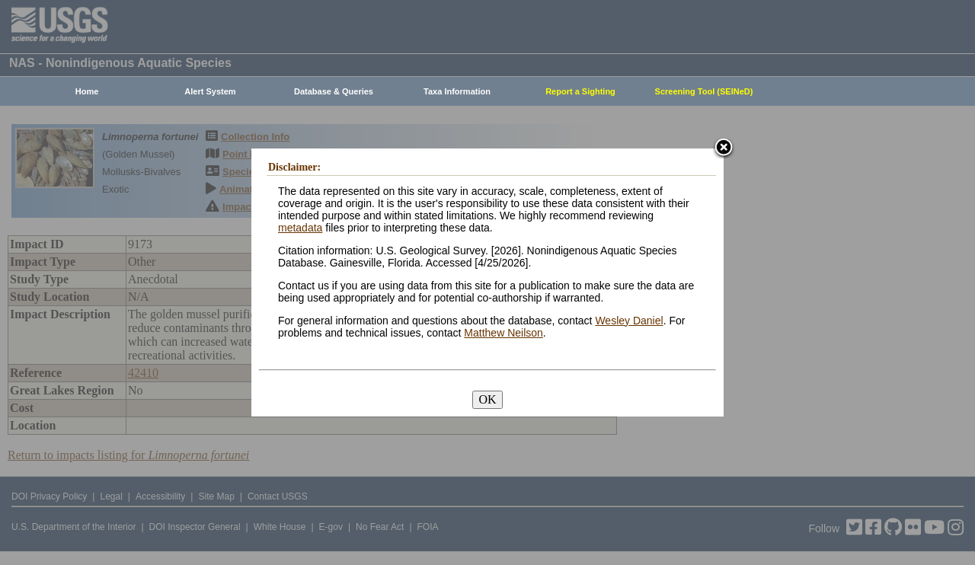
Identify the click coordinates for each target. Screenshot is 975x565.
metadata (300, 228)
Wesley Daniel (629, 320)
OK (487, 399)
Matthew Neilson (503, 333)
